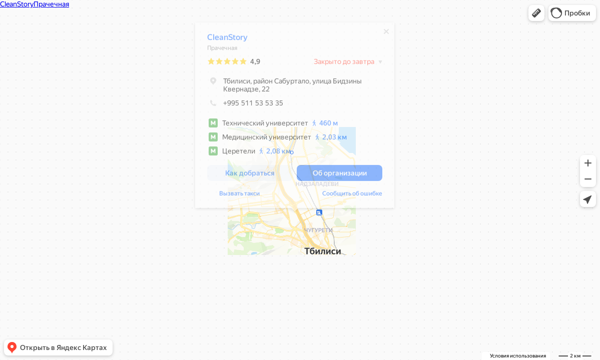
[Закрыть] (386, 34)
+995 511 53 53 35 (245, 106)
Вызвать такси (239, 196)
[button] (536, 13)
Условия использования (518, 355)
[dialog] (294, 117)
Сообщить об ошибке (352, 196)
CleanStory (227, 39)
